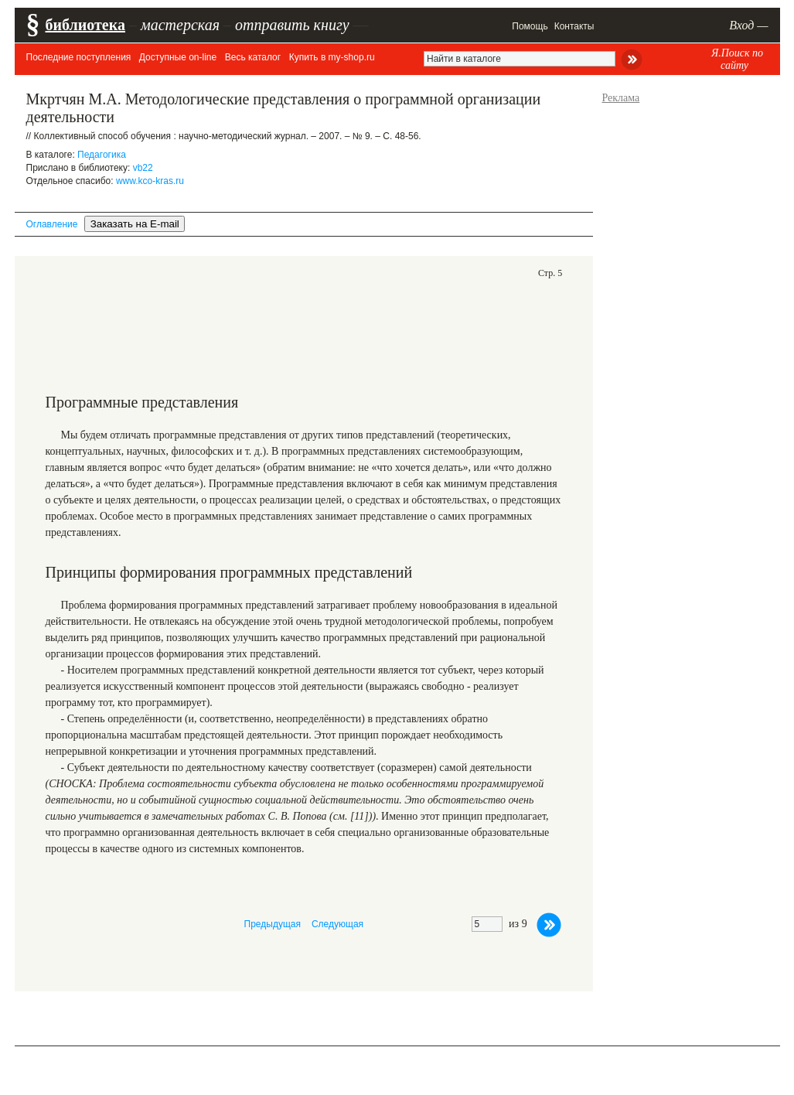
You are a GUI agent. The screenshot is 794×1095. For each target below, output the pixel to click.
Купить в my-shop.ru (332, 57)
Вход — (748, 25)
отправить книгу (292, 24)
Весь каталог (253, 57)
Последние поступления (78, 57)
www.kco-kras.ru (150, 181)
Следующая (337, 924)
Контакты (574, 26)
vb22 (143, 167)
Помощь (529, 26)
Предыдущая (272, 924)
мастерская (180, 24)
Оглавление (52, 224)
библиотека (85, 24)
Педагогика (101, 154)
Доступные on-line (177, 57)
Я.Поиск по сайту (737, 59)
